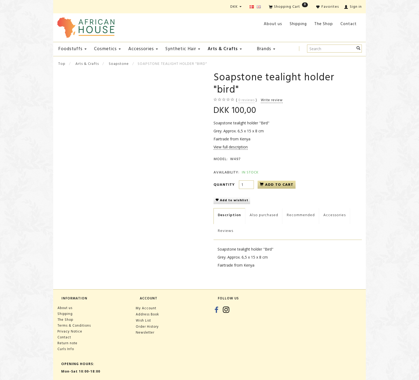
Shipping (298, 23)
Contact (348, 23)
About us (273, 23)
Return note (67, 343)
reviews (246, 100)
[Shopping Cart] (288, 7)
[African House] (85, 26)
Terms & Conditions (74, 325)
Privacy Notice (69, 331)
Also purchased (264, 215)
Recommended (301, 215)
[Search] (358, 48)
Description (229, 215)
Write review (272, 100)
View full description (231, 146)
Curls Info (65, 349)
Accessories (334, 215)
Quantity (225, 184)
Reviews (225, 231)
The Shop (323, 23)
